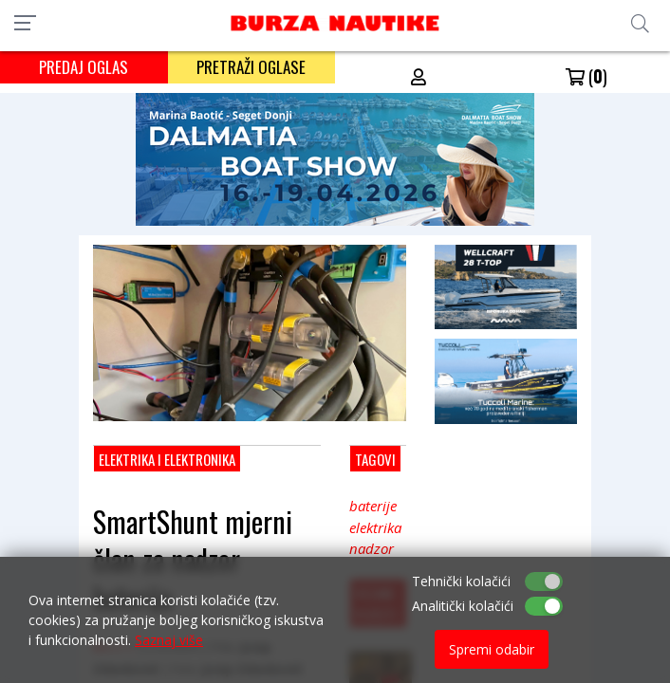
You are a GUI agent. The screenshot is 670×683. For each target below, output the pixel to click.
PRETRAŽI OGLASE (251, 67)
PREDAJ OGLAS (83, 67)
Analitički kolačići (462, 606)
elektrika (375, 527)
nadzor (371, 548)
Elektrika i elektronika (167, 459)
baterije (373, 505)
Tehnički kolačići (461, 581)
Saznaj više (169, 640)
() (586, 76)
